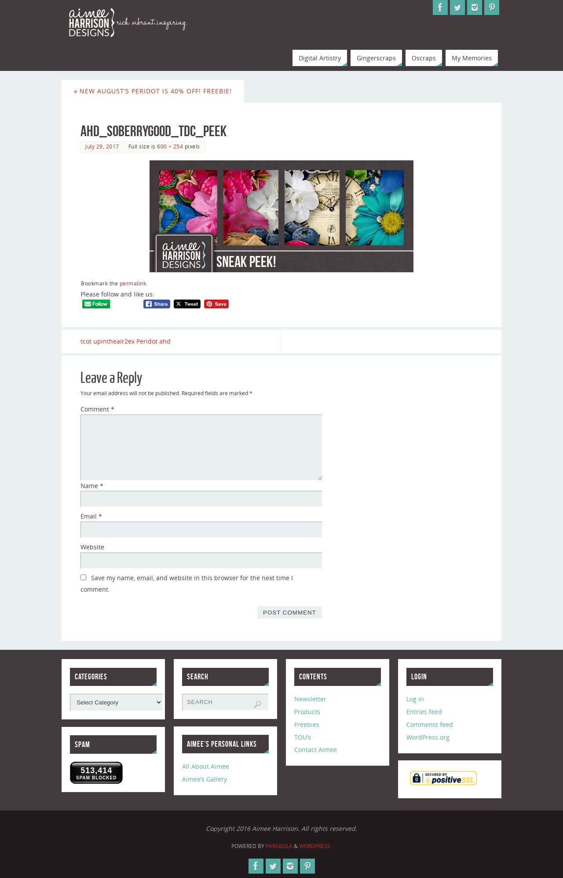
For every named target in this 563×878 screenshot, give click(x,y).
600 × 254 (170, 146)
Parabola (279, 846)
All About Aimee (205, 766)
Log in (415, 699)
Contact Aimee (315, 749)
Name (91, 486)
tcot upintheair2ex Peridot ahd (125, 341)
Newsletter (310, 699)
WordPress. (315, 846)
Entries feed (424, 712)
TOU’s (302, 737)
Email (91, 516)
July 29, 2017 (102, 146)
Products (307, 712)
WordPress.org (428, 737)
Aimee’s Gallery (204, 779)
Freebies (306, 724)
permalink (133, 283)
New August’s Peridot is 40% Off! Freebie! (153, 91)
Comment (97, 409)
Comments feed (429, 724)
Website (92, 547)
